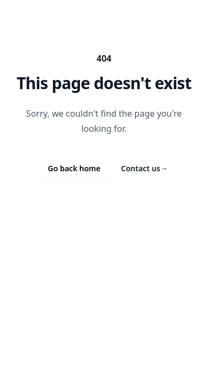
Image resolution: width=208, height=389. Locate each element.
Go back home (74, 168)
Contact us (144, 168)
